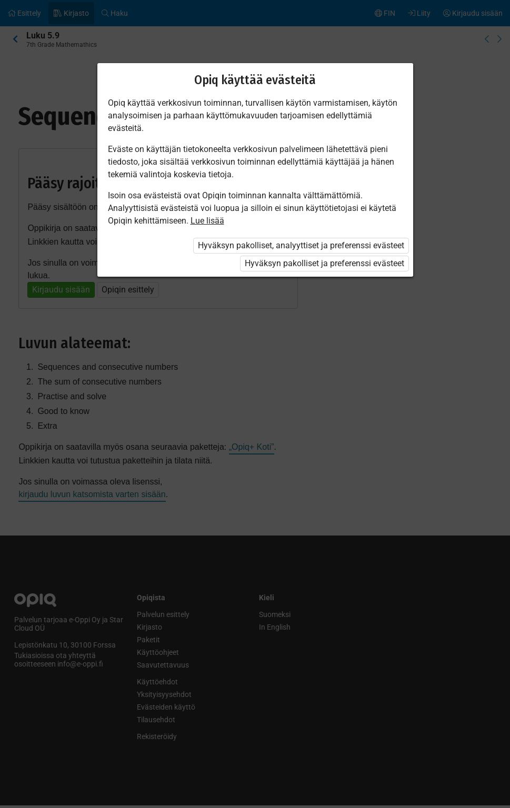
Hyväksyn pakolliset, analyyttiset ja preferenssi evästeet (301, 245)
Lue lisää (207, 221)
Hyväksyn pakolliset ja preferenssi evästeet (324, 263)
